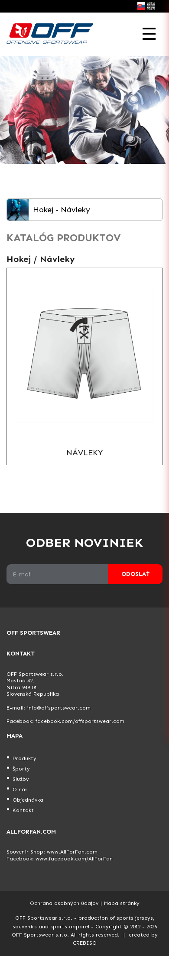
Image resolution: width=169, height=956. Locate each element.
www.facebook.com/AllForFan (74, 859)
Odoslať (135, 574)
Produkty (24, 758)
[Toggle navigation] (149, 34)
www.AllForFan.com (72, 852)
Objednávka (28, 800)
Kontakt (23, 810)
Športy (21, 769)
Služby (21, 779)
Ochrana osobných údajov (64, 903)
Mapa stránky (122, 903)
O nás (20, 790)
